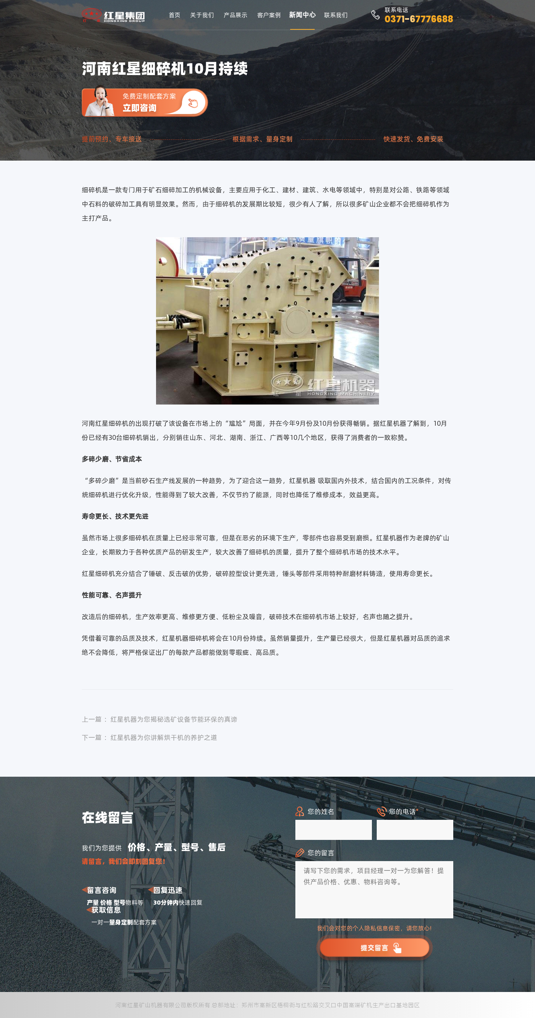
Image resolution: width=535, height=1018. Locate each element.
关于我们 (202, 15)
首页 (175, 15)
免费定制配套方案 (165, 102)
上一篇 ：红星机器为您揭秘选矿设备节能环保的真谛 (159, 719)
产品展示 (235, 15)
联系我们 (336, 15)
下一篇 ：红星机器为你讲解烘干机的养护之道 (149, 737)
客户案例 (269, 15)
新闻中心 (302, 14)
